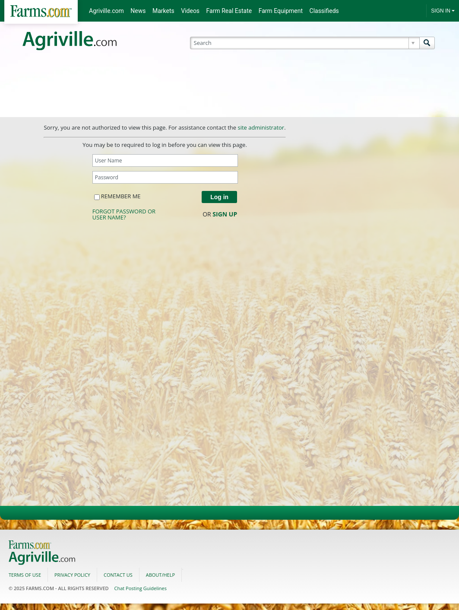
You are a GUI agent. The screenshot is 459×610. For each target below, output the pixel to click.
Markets (163, 10)
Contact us (118, 575)
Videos (190, 10)
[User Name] (165, 160)
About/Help (160, 575)
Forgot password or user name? (123, 214)
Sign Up (224, 214)
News (138, 10)
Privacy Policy (72, 575)
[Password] (165, 177)
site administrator (260, 127)
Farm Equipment (281, 10)
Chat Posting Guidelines (140, 588)
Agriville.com (106, 10)
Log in (219, 197)
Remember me (117, 196)
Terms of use (25, 575)
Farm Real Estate (229, 10)
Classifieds (324, 10)
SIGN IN (440, 11)
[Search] (307, 43)
